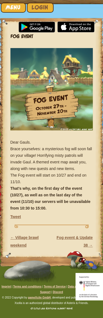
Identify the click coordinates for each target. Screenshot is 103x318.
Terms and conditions (27, 286)
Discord (58, 292)
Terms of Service (55, 286)
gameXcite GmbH (39, 297)
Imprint (6, 286)
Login (40, 8)
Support (45, 292)
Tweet (15, 216)
